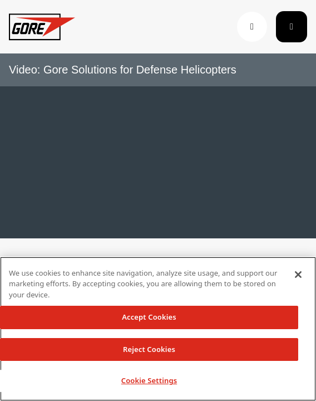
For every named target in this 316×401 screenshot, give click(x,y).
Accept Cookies (149, 317)
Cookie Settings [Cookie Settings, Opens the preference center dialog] (149, 380)
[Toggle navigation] (291, 26)
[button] (252, 27)
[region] (158, 329)
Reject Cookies (149, 349)
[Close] (298, 274)
